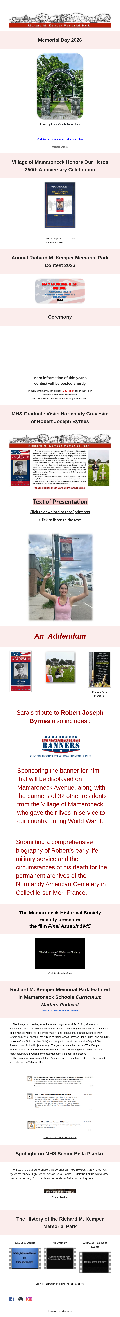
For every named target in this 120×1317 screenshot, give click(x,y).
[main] (60, 40)
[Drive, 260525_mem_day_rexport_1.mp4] (60, 347)
